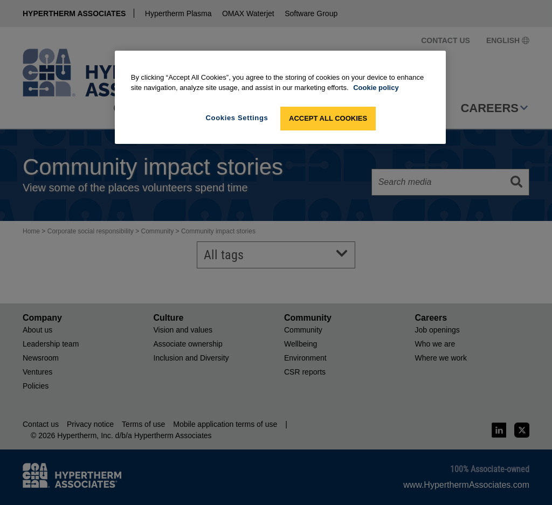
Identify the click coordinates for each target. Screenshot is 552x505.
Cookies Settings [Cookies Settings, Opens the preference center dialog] (237, 118)
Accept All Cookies (328, 118)
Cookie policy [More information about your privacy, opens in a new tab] (376, 88)
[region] (280, 97)
